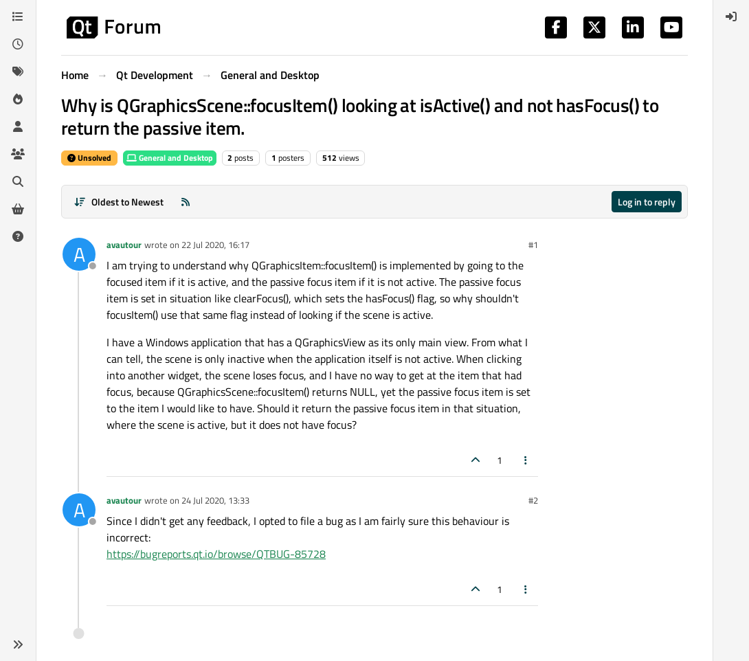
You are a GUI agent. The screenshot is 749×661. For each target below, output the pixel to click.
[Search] (17, 181)
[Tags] (17, 71)
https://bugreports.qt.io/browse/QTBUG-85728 (216, 554)
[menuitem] (731, 16)
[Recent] (17, 44)
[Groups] (17, 154)
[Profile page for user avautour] (79, 254)
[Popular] (17, 99)
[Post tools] (526, 460)
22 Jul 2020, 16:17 (215, 244)
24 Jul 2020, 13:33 (215, 500)
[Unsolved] (17, 236)
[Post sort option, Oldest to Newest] (118, 201)
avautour (124, 244)
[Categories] (17, 16)
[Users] (17, 126)
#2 (533, 500)
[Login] (731, 16)
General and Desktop (169, 157)
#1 (533, 244)
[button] (17, 645)
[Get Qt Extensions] (17, 209)
